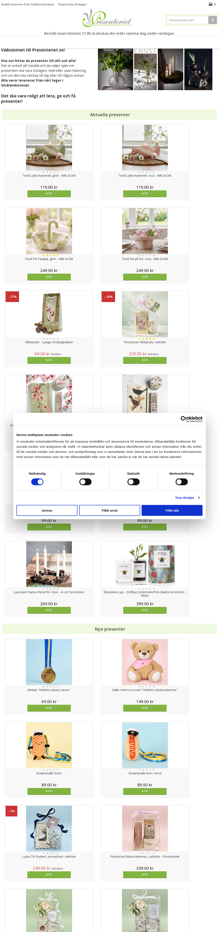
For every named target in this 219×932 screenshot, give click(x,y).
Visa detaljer (184, 497)
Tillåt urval (110, 510)
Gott (93, 50)
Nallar (5, 918)
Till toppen (109, 871)
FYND (128, 50)
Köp (28, 193)
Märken (112, 50)
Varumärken (9, 892)
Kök (190, 40)
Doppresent (9, 924)
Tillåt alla (172, 510)
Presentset (126, 40)
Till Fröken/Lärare (61, 40)
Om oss (6, 905)
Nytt (11, 40)
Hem (174, 40)
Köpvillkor (8, 899)
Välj (190, 639)
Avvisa (47, 510)
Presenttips (152, 40)
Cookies (6, 886)
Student (86, 40)
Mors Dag (31, 40)
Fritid (206, 40)
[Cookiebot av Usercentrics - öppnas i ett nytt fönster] (184, 419)
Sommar (104, 40)
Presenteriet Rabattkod (17, 912)
